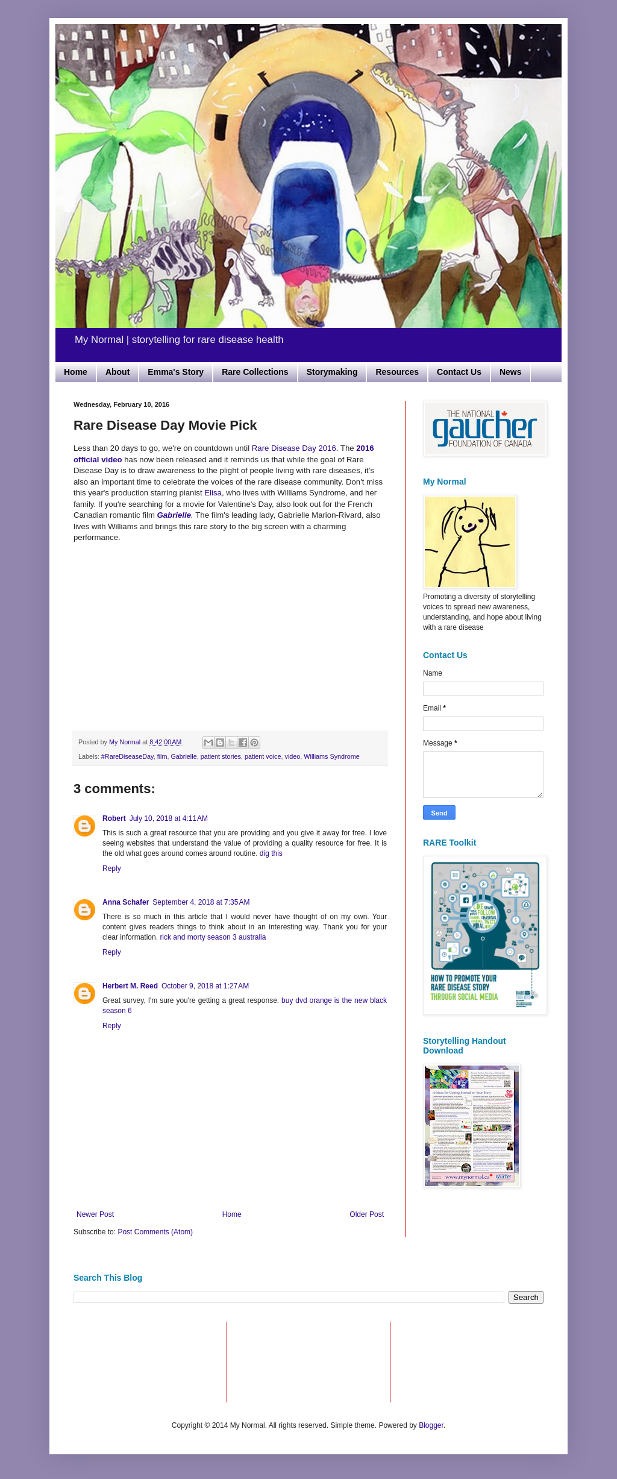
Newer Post (95, 1214)
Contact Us (459, 372)
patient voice (263, 756)
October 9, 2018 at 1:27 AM (205, 986)
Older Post (366, 1214)
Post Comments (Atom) (155, 1232)
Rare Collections (255, 372)
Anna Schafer (125, 902)
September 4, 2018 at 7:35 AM (200, 902)
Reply (111, 868)
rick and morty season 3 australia (213, 937)
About (117, 372)
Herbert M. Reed (130, 986)
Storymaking (332, 372)
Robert (114, 818)
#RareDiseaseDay (127, 756)
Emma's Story (176, 372)
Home (75, 372)
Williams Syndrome (331, 756)
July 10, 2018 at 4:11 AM (169, 818)
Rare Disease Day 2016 (294, 448)
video (293, 756)
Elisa (213, 492)
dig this (271, 853)
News (511, 372)
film (162, 756)
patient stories (221, 756)
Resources (397, 372)
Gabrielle (183, 756)
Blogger (431, 1425)
